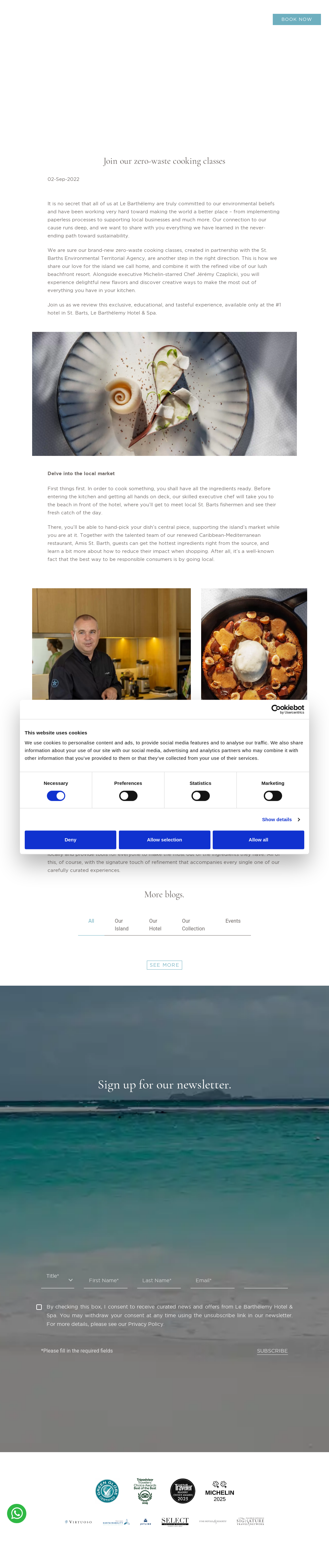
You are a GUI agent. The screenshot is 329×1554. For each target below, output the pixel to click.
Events (233, 921)
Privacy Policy (145, 1324)
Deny (70, 839)
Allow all (258, 839)
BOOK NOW (297, 19)
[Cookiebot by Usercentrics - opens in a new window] (276, 709)
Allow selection (164, 839)
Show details (277, 819)
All (91, 921)
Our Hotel (155, 925)
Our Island (122, 925)
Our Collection (193, 925)
